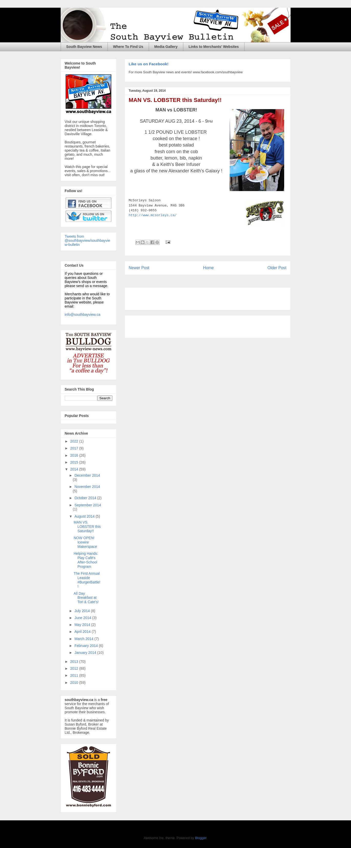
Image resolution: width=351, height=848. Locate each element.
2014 (74, 469)
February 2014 (87, 646)
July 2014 (83, 611)
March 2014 (84, 639)
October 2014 (86, 498)
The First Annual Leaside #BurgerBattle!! (86, 579)
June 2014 (83, 618)
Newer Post (139, 268)
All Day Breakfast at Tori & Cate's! (86, 597)
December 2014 (87, 475)
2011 (74, 675)
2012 (74, 668)
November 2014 (87, 487)
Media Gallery (166, 47)
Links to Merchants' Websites (214, 47)
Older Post (277, 268)
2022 (74, 441)
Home (208, 268)
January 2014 (86, 653)
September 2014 (88, 505)
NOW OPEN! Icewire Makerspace (85, 542)
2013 (74, 661)
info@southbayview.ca (83, 314)
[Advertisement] (189, 297)
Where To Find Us (128, 47)
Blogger (200, 838)
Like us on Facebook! (148, 64)
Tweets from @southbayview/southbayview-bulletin (87, 240)
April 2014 (83, 632)
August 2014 (85, 516)
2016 (74, 455)
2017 (74, 448)
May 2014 (83, 625)
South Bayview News (84, 47)
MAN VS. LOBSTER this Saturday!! (175, 100)
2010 (74, 683)
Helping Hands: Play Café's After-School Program (85, 559)
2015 (74, 462)
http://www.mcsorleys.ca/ (153, 215)
